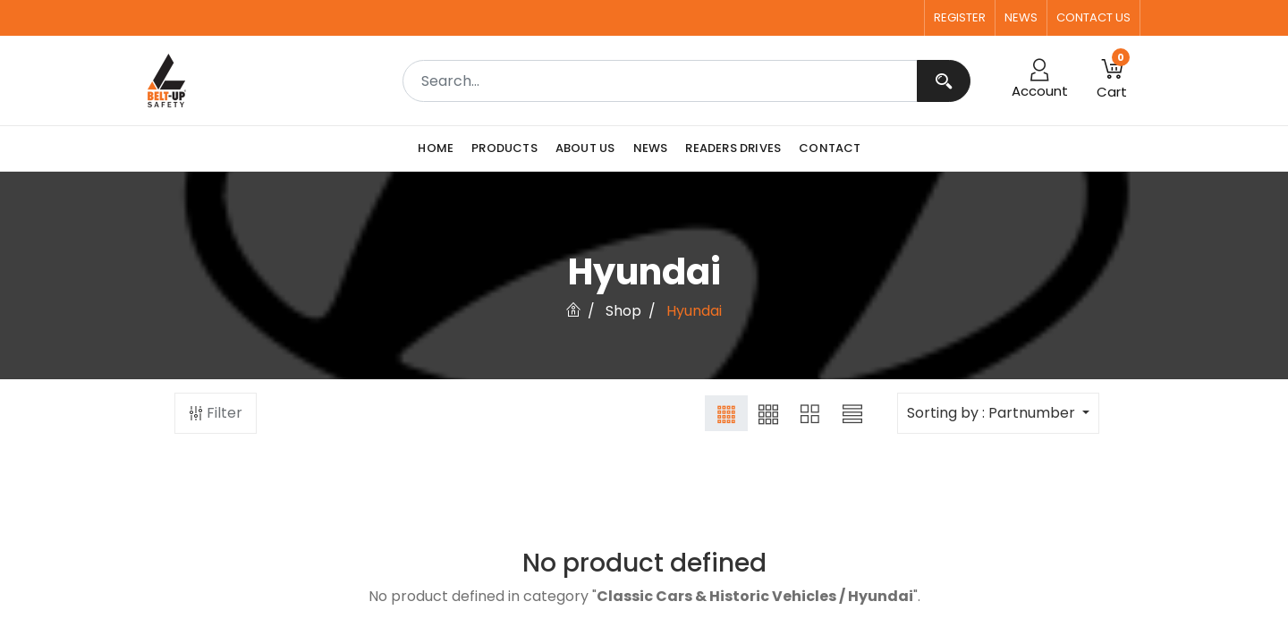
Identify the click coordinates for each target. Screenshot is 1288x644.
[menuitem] (440, 148)
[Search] (943, 81)
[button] (1111, 80)
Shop (623, 311)
